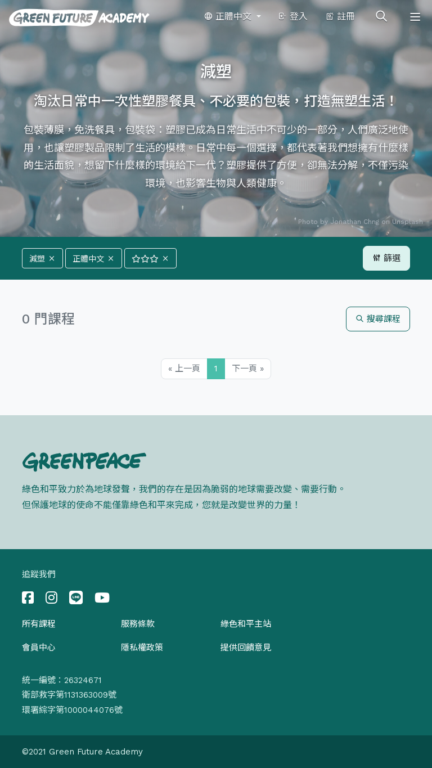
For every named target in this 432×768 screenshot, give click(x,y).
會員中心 (39, 648)
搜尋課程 (378, 319)
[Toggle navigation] (415, 17)
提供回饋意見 (245, 648)
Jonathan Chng (354, 222)
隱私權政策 (142, 648)
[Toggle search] (381, 17)
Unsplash (407, 222)
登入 (293, 16)
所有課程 (39, 624)
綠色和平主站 (245, 624)
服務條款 (138, 624)
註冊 (340, 16)
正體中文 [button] (229, 16)
